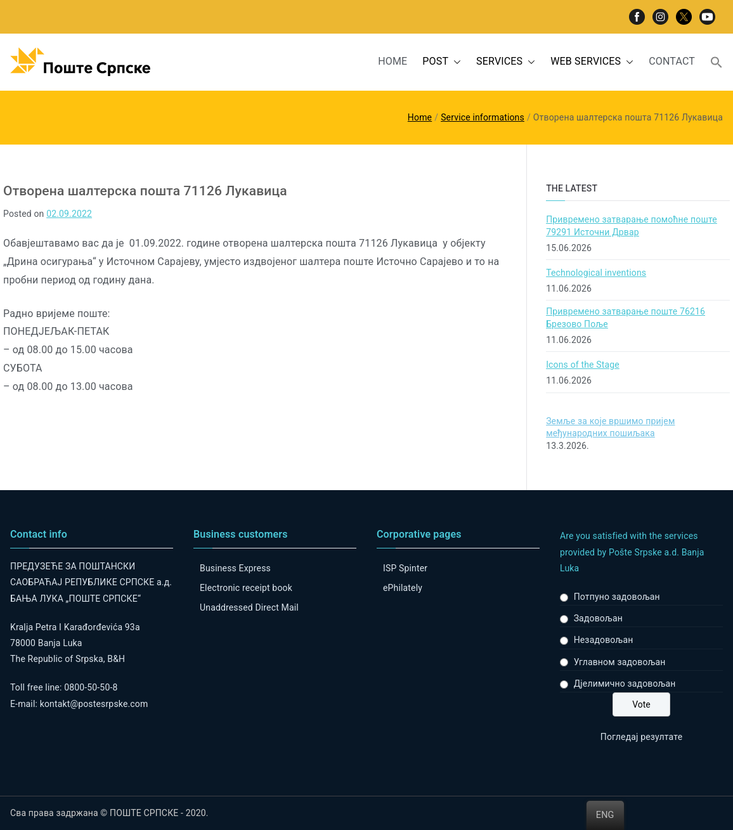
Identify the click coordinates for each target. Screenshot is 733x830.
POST (441, 62)
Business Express (235, 568)
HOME (392, 61)
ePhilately (402, 588)
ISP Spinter (405, 568)
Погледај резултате (641, 737)
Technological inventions (596, 273)
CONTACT (672, 61)
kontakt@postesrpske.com (94, 704)
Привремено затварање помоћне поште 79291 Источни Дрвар (631, 225)
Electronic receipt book (246, 588)
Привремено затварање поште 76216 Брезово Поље (625, 317)
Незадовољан (603, 640)
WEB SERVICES (591, 62)
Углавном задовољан (620, 662)
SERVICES (505, 62)
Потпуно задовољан (617, 597)
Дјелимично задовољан (625, 683)
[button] (454, 62)
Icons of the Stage (582, 365)
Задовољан (598, 618)
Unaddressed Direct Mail (249, 607)
